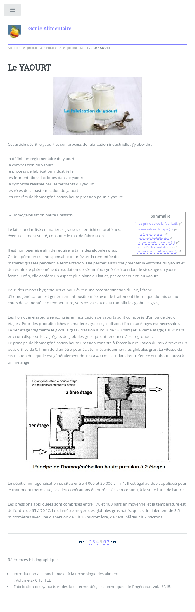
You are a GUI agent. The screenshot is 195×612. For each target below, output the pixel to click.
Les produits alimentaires (39, 48)
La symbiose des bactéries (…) (156, 242)
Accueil (13, 48)
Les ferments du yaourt (151, 234)
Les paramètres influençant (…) (156, 251)
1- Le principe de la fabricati (156, 223)
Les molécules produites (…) (154, 247)
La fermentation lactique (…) (155, 229)
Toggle (12, 11)
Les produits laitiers (75, 48)
